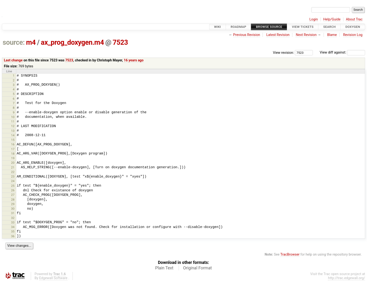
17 (13, 149)
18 (13, 153)
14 (13, 135)
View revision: (283, 52)
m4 (31, 42)
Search (329, 27)
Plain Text (164, 268)
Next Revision (306, 35)
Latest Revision (278, 35)
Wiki (217, 27)
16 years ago (134, 60)
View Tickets (302, 27)
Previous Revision (246, 35)
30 (13, 208)
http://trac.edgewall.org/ (346, 278)
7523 (120, 42)
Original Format (197, 268)
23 (13, 176)
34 (13, 227)
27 (13, 195)
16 (13, 144)
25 (13, 186)
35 (13, 231)
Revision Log (353, 35)
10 (13, 117)
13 (13, 131)
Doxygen (352, 27)
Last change (13, 60)
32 (13, 218)
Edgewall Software (53, 278)
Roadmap (238, 27)
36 (13, 236)
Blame (332, 35)
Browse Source (269, 27)
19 (13, 158)
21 (13, 167)
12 (13, 126)
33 (13, 222)
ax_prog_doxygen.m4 (72, 42)
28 (13, 199)
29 (13, 204)
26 (13, 190)
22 (13, 172)
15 (13, 140)
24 (13, 181)
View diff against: (342, 52)
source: (14, 42)
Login (313, 19)
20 (13, 162)
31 (13, 213)
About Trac (354, 19)
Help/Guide (332, 19)
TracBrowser (290, 254)
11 (13, 121)
